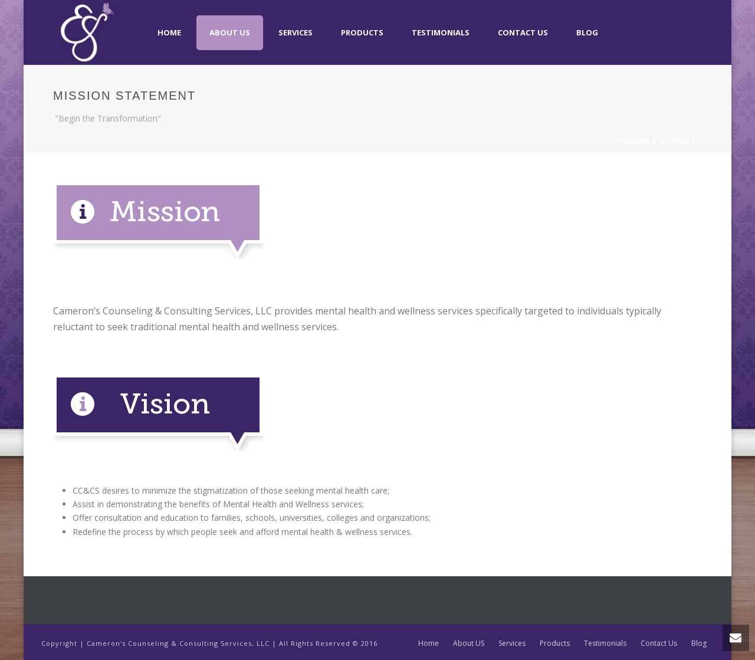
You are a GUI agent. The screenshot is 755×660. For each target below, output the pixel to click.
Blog (587, 32)
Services (295, 32)
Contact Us (523, 32)
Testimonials (441, 32)
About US (229, 32)
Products (362, 32)
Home (169, 32)
